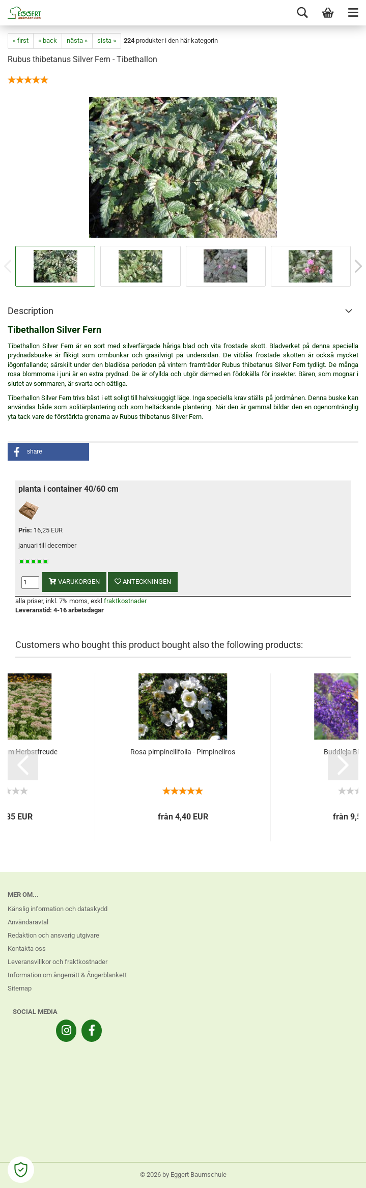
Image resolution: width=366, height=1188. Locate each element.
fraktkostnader (125, 601)
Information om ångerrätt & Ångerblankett (67, 975)
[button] (48, 452)
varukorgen (74, 581)
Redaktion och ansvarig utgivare (53, 935)
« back (47, 40)
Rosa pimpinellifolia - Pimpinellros (182, 752)
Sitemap (20, 988)
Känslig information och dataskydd (57, 909)
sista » (106, 40)
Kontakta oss (27, 948)
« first (21, 40)
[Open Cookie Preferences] (21, 1169)
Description (30, 310)
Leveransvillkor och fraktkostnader (57, 962)
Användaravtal (28, 922)
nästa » (77, 40)
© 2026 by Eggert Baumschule (183, 1174)
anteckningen (143, 581)
